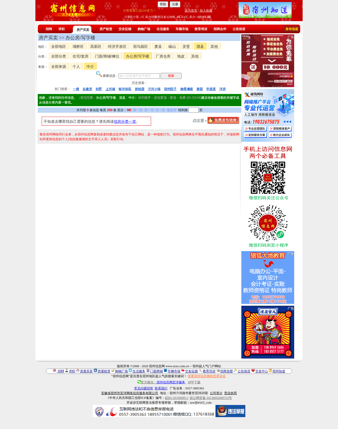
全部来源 (58, 66)
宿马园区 (140, 46)
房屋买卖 (86, 371)
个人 (76, 66)
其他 (214, 46)
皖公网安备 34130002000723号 (211, 398)
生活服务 (163, 29)
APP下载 (194, 382)
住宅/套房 (80, 56)
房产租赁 (106, 29)
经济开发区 (117, 46)
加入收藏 (206, 10)
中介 (90, 66)
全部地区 (58, 46)
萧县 (158, 46)
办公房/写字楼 (137, 56)
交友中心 (261, 371)
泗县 (200, 46)
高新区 (95, 46)
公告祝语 (239, 29)
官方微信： (162, 382)
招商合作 (220, 29)
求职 (61, 29)
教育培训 (201, 29)
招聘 (49, 29)
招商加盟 (226, 371)
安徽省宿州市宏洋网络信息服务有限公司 (129, 393)
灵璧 (186, 46)
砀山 (172, 46)
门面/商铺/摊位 (107, 56)
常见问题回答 (143, 388)
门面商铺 (156, 371)
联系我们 (161, 388)
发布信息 (291, 29)
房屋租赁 (104, 371)
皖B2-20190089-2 (176, 398)
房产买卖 (83, 30)
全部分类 (58, 56)
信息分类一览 (125, 121)
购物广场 (144, 29)
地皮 (181, 56)
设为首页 (191, 10)
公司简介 (216, 393)
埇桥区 (78, 46)
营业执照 (230, 393)
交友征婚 (125, 29)
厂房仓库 (163, 56)
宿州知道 (279, 371)
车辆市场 (182, 29)
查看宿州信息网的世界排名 (207, 376)
